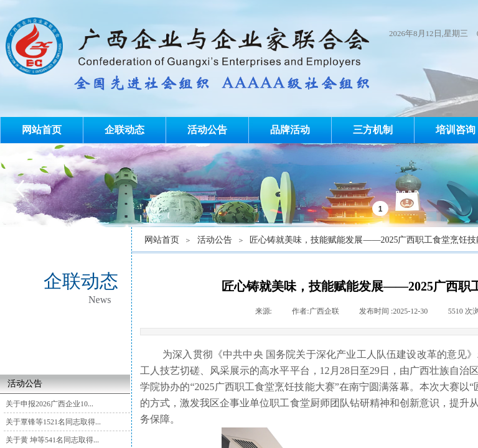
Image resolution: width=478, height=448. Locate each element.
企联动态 (124, 129)
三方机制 (373, 129)
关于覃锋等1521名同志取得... (53, 422)
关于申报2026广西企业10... (49, 403)
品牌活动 (290, 129)
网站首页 (42, 129)
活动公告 (207, 129)
